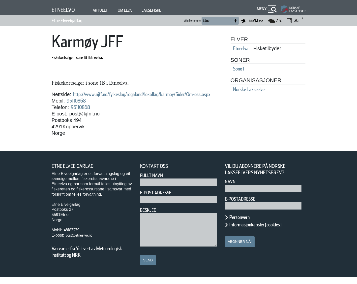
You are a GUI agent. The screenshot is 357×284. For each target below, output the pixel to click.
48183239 (74, 236)
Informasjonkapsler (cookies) (265, 231)
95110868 (79, 107)
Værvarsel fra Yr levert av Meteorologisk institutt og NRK (89, 258)
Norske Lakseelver (261, 89)
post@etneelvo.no (84, 241)
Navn (231, 188)
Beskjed (149, 216)
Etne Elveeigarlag (73, 21)
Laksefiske (163, 10)
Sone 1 (247, 69)
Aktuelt (105, 10)
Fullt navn (153, 181)
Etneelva (249, 48)
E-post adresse (159, 199)
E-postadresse (243, 205)
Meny (261, 8)
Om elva (133, 10)
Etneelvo (66, 10)
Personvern (243, 224)
